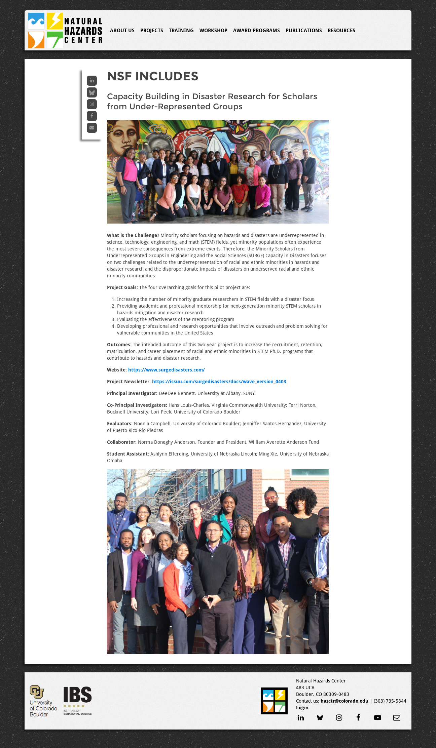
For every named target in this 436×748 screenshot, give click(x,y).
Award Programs (256, 31)
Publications (304, 31)
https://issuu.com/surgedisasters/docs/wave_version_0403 (219, 381)
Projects (151, 31)
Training (181, 31)
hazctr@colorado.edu (344, 701)
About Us (122, 31)
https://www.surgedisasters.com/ (166, 369)
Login (302, 707)
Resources (341, 31)
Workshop (213, 31)
